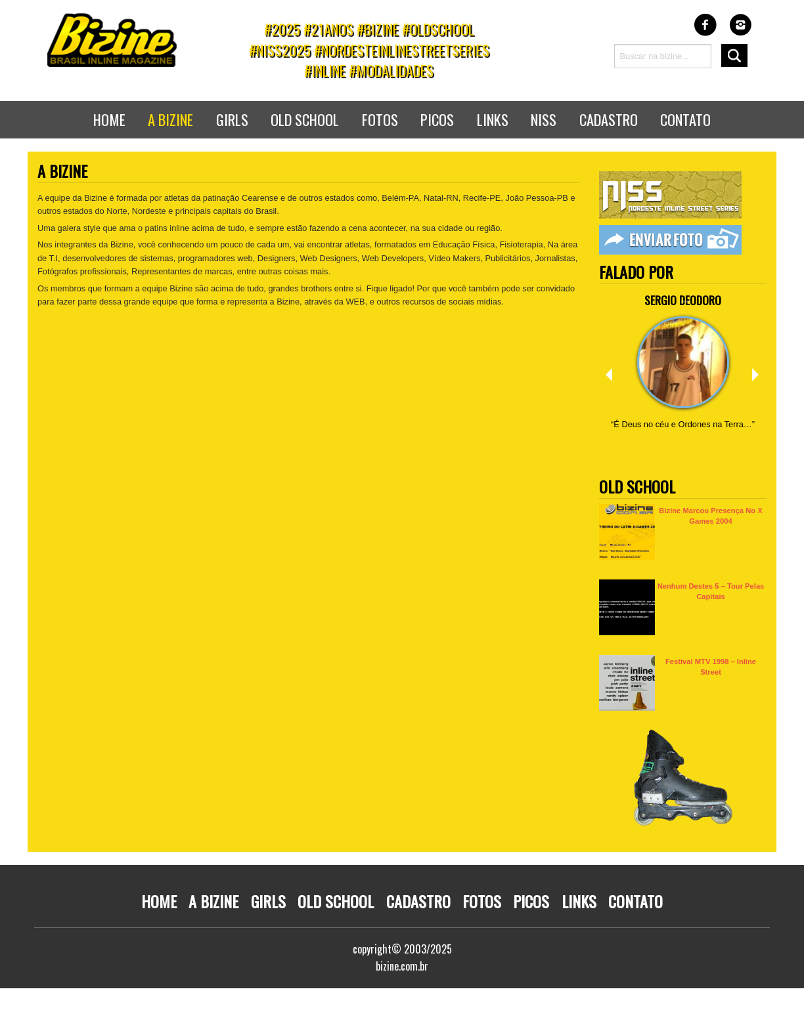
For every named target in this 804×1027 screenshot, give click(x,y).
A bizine (170, 119)
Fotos (380, 119)
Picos (437, 119)
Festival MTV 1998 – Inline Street (710, 667)
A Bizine (213, 901)
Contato (685, 119)
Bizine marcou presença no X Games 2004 (710, 516)
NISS (543, 119)
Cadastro (608, 119)
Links (492, 119)
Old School (305, 119)
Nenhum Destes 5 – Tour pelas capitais (711, 591)
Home (109, 119)
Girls (232, 119)
